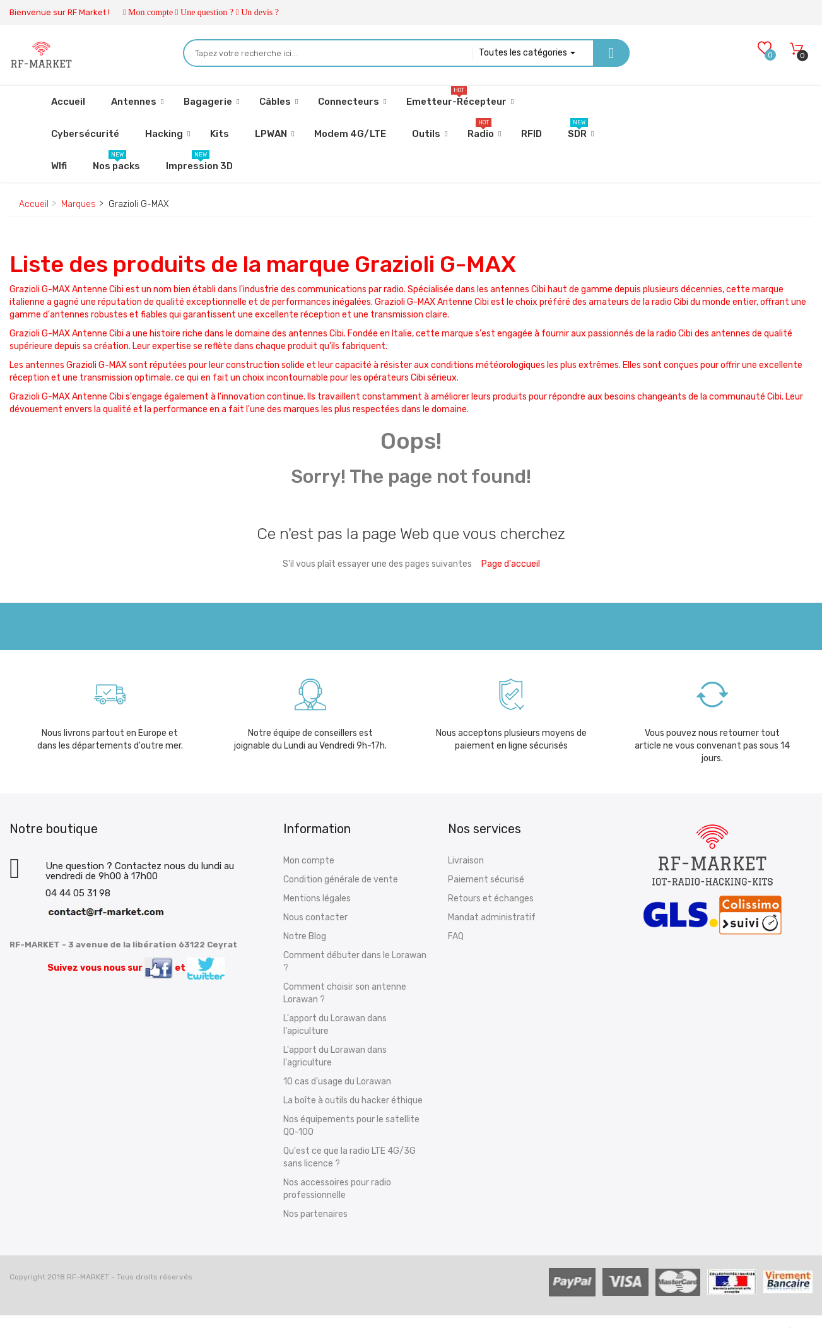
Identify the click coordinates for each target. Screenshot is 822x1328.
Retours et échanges (491, 898)
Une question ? (206, 12)
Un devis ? (260, 12)
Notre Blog (304, 936)
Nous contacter (315, 917)
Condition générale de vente (340, 879)
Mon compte (150, 12)
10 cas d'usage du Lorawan (337, 1081)
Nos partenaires (315, 1214)
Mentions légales (317, 898)
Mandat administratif (492, 917)
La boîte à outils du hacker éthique (353, 1100)
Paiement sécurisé (486, 879)
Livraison (466, 860)
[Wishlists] (764, 49)
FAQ (456, 936)
